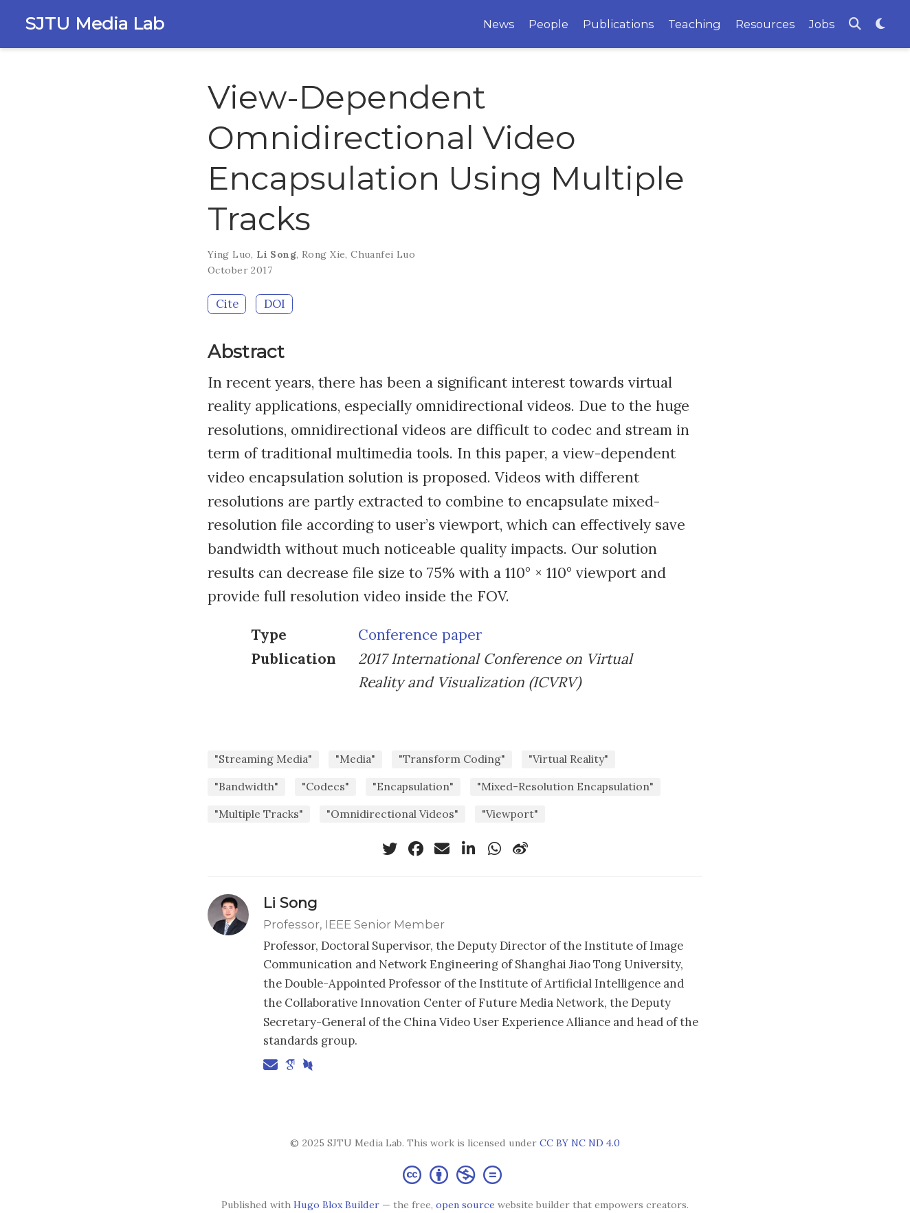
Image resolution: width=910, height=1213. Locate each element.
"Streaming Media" (263, 759)
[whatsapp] (494, 848)
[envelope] (442, 848)
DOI (274, 303)
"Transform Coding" (452, 759)
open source (465, 1205)
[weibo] (520, 848)
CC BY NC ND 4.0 (580, 1143)
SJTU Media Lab (94, 23)
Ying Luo (229, 254)
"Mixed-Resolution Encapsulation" (565, 786)
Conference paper (420, 634)
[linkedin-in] (468, 848)
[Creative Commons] (455, 1174)
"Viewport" (510, 814)
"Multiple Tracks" (258, 814)
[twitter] (389, 848)
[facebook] (416, 848)
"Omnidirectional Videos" (392, 814)
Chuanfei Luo (383, 254)
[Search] (855, 24)
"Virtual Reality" (568, 759)
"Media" (355, 759)
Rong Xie (323, 254)
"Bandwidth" (246, 786)
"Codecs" (325, 786)
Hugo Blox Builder (336, 1205)
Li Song (276, 254)
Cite (227, 303)
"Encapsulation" (413, 786)
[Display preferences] (880, 24)
